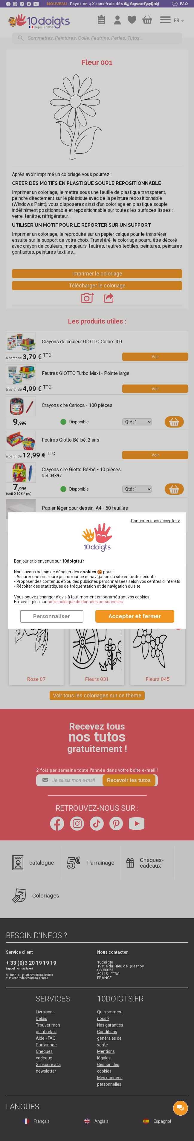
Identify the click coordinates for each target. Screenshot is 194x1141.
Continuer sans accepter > (155, 520)
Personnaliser (51, 616)
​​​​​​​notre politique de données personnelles (85, 601)
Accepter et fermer (135, 616)
